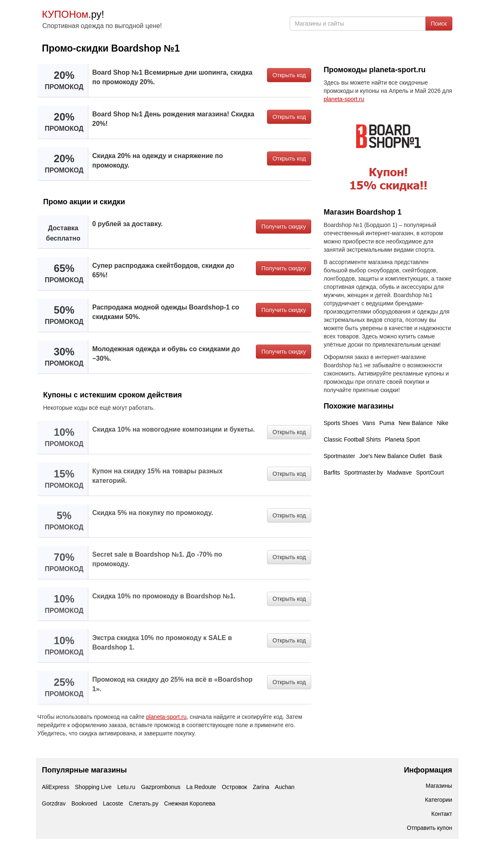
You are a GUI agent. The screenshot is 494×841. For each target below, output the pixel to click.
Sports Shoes (341, 423)
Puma (387, 423)
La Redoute (201, 787)
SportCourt (430, 472)
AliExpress (55, 787)
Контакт (441, 813)
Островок (234, 787)
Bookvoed (84, 803)
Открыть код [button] (289, 75)
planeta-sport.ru (166, 716)
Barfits (332, 472)
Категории (438, 799)
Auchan (284, 787)
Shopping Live (93, 787)
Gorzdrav (54, 803)
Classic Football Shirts (352, 439)
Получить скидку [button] (283, 226)
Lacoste (113, 803)
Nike (442, 423)
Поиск (439, 23)
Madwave (399, 472)
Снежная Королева (189, 803)
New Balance (416, 423)
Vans (368, 423)
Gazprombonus (161, 787)
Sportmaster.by (363, 472)
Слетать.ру (143, 803)
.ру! (73, 14)
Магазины (438, 785)
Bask (435, 456)
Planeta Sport (402, 439)
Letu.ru (126, 787)
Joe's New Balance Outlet (392, 456)
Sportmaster (339, 456)
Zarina (261, 787)
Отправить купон (429, 827)
